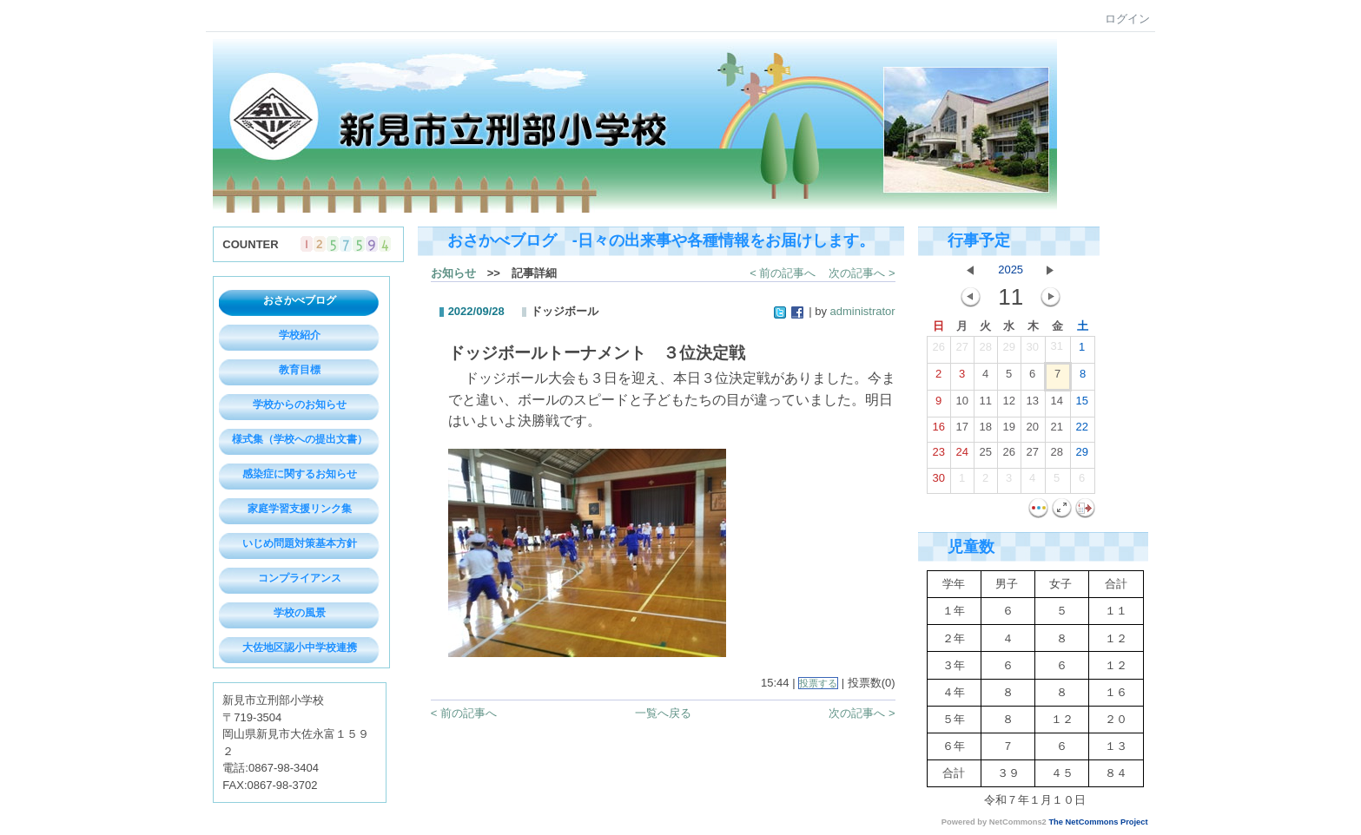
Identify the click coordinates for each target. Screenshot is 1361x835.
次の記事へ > (862, 272)
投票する (818, 683)
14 (1056, 404)
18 (985, 430)
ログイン (1127, 18)
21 (1056, 430)
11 (985, 404)
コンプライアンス (299, 578)
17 (961, 430)
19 (1008, 430)
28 (985, 350)
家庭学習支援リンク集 (300, 509)
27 (961, 350)
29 (1008, 350)
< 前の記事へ (783, 272)
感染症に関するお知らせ (299, 474)
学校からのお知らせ (300, 404)
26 (938, 350)
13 (1032, 404)
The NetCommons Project (1097, 822)
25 (985, 455)
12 (1008, 404)
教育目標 (299, 370)
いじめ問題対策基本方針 (299, 543)
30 (1032, 350)
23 (938, 455)
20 (1032, 430)
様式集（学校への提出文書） (299, 439)
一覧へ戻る (663, 713)
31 (1056, 349)
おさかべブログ (299, 300)
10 (961, 404)
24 (961, 455)
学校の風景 (300, 613)
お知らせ (453, 272)
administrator (862, 311)
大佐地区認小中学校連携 (299, 647)
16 (938, 430)
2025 (1010, 269)
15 (1081, 404)
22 (1081, 430)
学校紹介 (299, 335)
